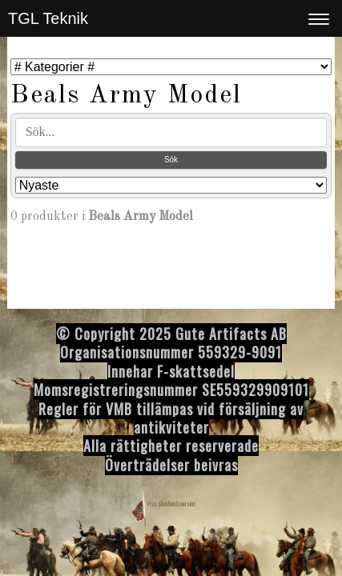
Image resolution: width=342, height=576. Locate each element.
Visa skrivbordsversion (171, 503)
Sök (171, 159)
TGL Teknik (48, 18)
